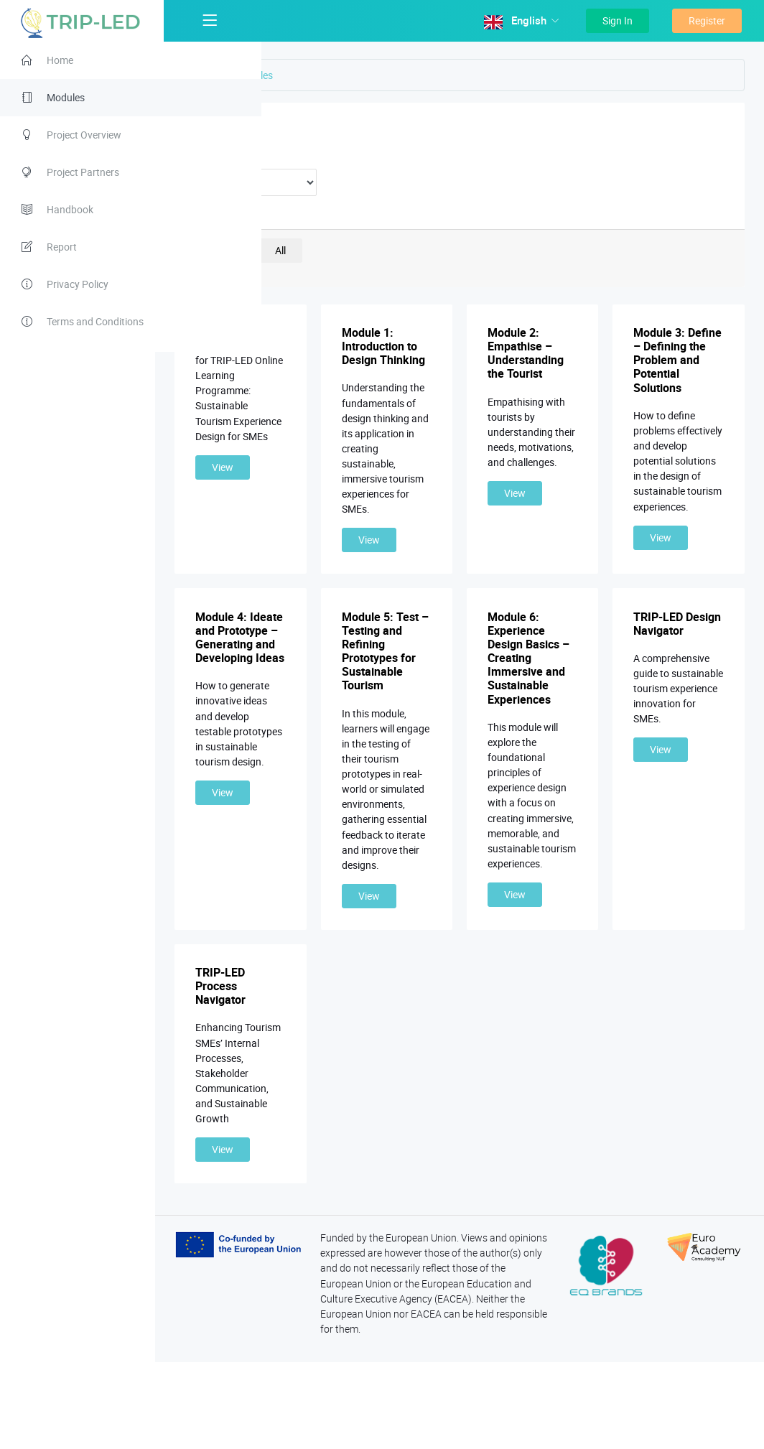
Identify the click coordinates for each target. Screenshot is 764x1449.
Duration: (243, 157)
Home (223, 75)
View (250, 482)
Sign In (617, 20)
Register (707, 20)
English (517, 21)
